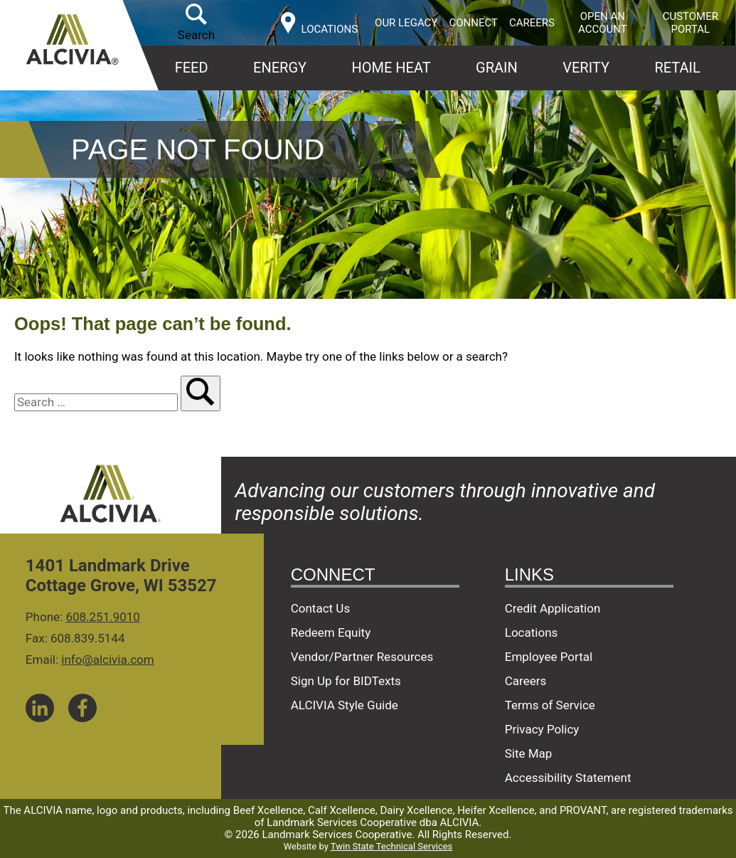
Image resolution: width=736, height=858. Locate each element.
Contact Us (320, 608)
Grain (497, 67)
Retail (677, 67)
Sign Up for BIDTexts (346, 681)
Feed (191, 67)
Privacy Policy (542, 729)
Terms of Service (550, 705)
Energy (279, 67)
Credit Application (553, 608)
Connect (473, 22)
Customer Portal (690, 23)
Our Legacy (406, 22)
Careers (532, 22)
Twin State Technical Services (391, 846)
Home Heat (390, 67)
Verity (585, 67)
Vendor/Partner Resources (362, 657)
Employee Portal (548, 657)
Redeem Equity (331, 632)
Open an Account (602, 23)
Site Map (529, 753)
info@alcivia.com (107, 659)
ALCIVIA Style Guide (344, 705)
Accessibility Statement (568, 777)
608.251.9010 (102, 617)
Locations (531, 632)
